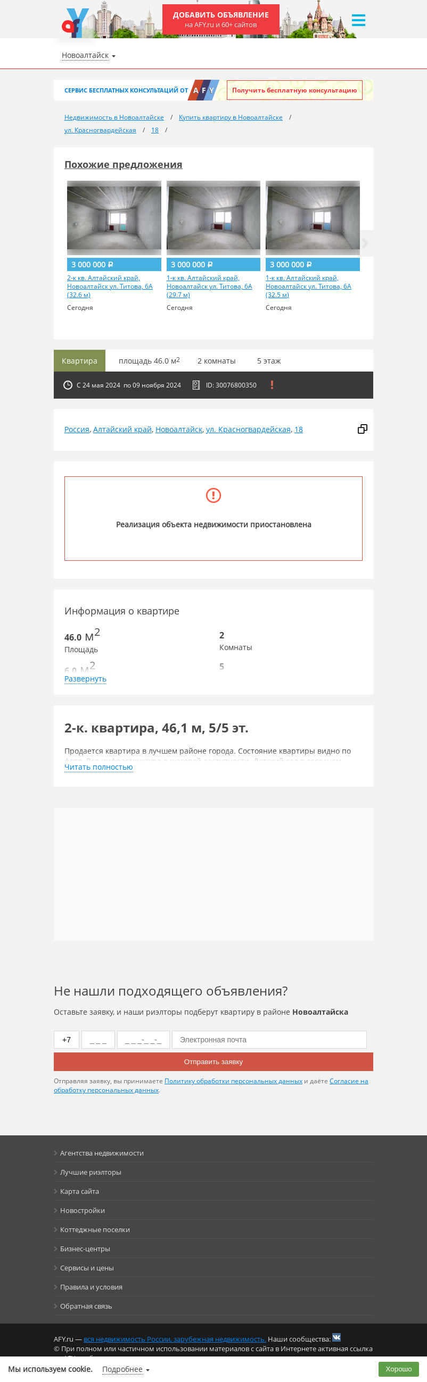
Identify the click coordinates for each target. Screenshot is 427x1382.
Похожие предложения (123, 164)
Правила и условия (91, 1287)
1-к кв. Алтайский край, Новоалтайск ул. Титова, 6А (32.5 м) (308, 286)
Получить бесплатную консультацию (294, 90)
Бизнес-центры (85, 1248)
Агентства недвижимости (102, 1153)
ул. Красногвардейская (248, 429)
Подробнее (122, 1369)
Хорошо (399, 1369)
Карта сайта (79, 1191)
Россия (76, 429)
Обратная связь (86, 1306)
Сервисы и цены (87, 1268)
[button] (365, 243)
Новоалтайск (178, 429)
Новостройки (82, 1210)
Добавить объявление (221, 19)
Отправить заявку (213, 1062)
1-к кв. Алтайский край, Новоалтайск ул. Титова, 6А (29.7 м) (209, 286)
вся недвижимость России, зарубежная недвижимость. (175, 1339)
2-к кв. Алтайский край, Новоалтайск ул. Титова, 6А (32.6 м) (110, 286)
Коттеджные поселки (95, 1229)
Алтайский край (122, 429)
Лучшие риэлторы (90, 1172)
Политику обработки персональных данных (233, 1080)
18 (298, 429)
